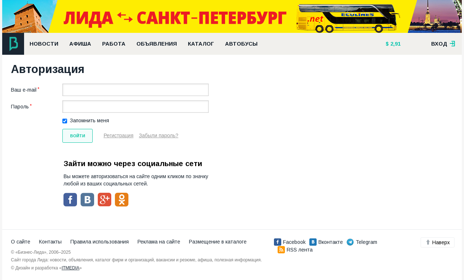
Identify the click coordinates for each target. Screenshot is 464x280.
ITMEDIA (71, 268)
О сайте (20, 242)
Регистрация (119, 135)
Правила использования (99, 242)
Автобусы (241, 44)
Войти (77, 136)
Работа (113, 44)
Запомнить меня (89, 120)
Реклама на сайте (159, 242)
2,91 (395, 44)
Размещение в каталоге (218, 242)
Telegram (362, 242)
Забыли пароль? (158, 135)
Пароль (20, 107)
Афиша (80, 44)
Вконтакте (326, 242)
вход (443, 44)
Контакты (50, 242)
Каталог (201, 44)
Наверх (437, 242)
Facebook (290, 242)
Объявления (156, 44)
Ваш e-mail (23, 90)
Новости (44, 44)
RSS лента (295, 250)
